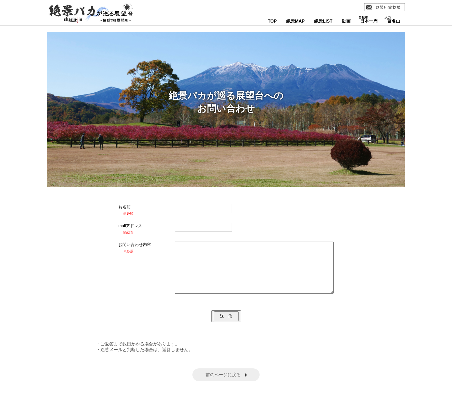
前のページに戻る (223, 384)
